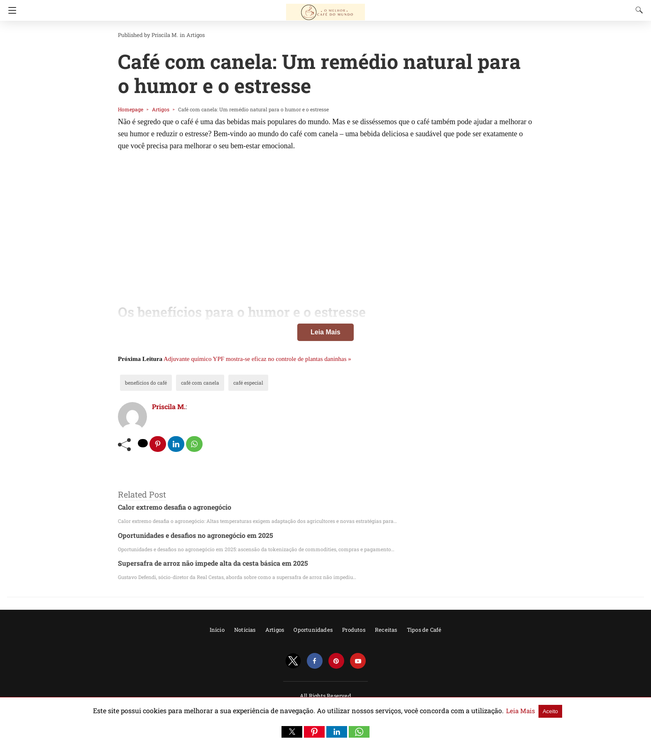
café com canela (191, 382)
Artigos (186, 35)
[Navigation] (10, 10)
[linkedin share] (177, 444)
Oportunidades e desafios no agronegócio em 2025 (188, 535)
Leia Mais (325, 332)
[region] (325, 218)
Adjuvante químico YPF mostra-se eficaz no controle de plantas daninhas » (257, 359)
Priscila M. (159, 35)
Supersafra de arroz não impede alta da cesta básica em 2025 (204, 563)
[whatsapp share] (195, 444)
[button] (291, 732)
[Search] (637, 10)
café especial (234, 382)
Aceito (518, 711)
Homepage (129, 109)
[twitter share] (143, 443)
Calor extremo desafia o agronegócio (169, 507)
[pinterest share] (158, 444)
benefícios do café (143, 382)
